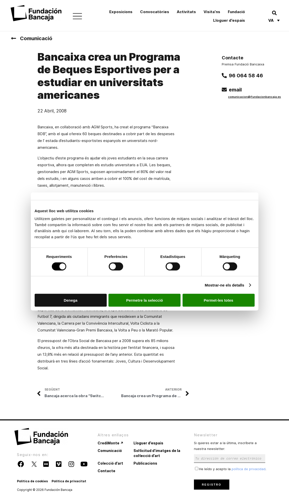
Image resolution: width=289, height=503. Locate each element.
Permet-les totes (218, 300)
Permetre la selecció (144, 300)
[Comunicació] (13, 38)
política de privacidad (248, 469)
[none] (274, 20)
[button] (274, 13)
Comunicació (36, 38)
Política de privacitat (69, 481)
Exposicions (120, 11)
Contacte (106, 471)
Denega (70, 300)
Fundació (236, 11)
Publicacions (145, 463)
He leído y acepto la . (230, 469)
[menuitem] (274, 20)
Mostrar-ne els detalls (224, 285)
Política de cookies (32, 481)
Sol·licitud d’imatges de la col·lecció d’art (157, 453)
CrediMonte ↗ (110, 443)
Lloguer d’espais (229, 20)
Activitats (186, 11)
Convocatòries (154, 11)
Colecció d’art (110, 463)
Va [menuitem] (271, 20)
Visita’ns (212, 11)
